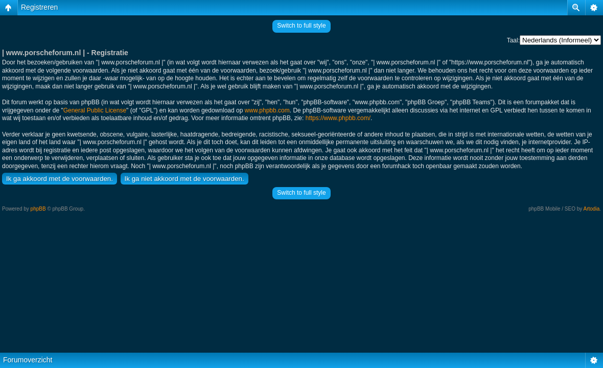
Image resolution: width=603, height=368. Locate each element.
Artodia (592, 209)
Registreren (39, 7)
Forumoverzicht (27, 360)
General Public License (94, 110)
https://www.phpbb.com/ (338, 118)
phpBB (38, 209)
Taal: (513, 40)
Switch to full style (301, 25)
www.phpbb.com (267, 110)
